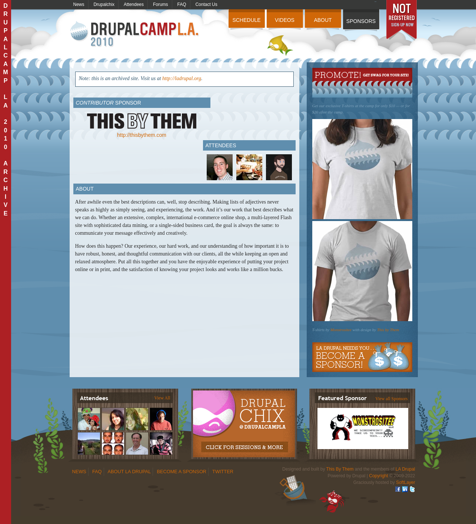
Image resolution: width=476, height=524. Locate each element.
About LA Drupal (129, 471)
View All (162, 398)
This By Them (340, 469)
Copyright (378, 475)
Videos (284, 20)
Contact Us (206, 4)
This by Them (388, 329)
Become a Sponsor (362, 357)
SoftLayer (405, 482)
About (323, 20)
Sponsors (361, 21)
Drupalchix (103, 4)
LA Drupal (405, 469)
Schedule (246, 20)
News (78, 4)
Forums (160, 4)
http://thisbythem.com (141, 135)
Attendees (134, 4)
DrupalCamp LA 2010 (135, 34)
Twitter (222, 471)
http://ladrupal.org (181, 78)
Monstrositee (341, 329)
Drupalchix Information (243, 420)
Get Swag (362, 83)
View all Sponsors (391, 398)
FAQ (181, 4)
